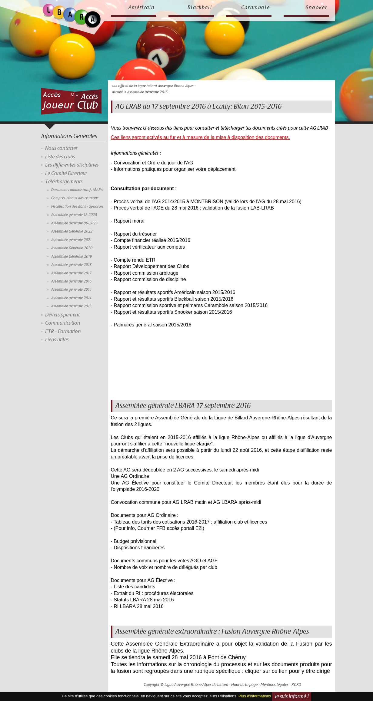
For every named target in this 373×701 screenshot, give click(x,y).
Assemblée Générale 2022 (71, 231)
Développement (62, 315)
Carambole (255, 8)
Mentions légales (274, 684)
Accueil (117, 92)
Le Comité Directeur (66, 173)
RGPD (296, 684)
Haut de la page (244, 684)
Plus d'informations (254, 696)
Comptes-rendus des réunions (74, 198)
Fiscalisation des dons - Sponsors (77, 207)
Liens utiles (56, 340)
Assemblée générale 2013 (71, 306)
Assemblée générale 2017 (71, 273)
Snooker (316, 8)
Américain (141, 8)
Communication (62, 323)
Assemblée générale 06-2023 (74, 223)
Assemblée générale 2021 (71, 240)
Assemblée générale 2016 (71, 281)
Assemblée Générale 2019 (71, 257)
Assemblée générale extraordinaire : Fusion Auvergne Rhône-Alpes (212, 631)
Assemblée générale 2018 (71, 265)
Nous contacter (61, 148)
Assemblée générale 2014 (71, 298)
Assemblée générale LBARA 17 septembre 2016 (183, 406)
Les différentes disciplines (71, 165)
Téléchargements (63, 182)
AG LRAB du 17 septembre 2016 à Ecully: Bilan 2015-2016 (198, 106)
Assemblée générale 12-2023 (74, 215)
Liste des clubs (60, 157)
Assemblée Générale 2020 (71, 248)
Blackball (200, 8)
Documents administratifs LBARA (77, 190)
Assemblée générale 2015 (71, 290)
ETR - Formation (63, 332)
